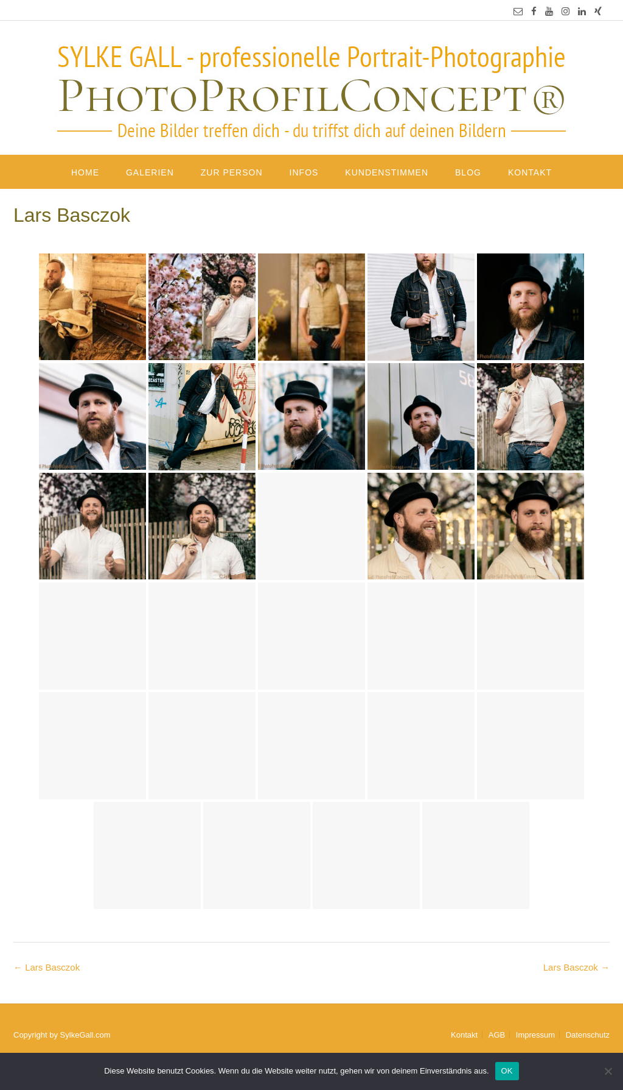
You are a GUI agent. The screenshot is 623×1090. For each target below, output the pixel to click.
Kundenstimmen (386, 172)
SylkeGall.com (85, 1034)
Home (85, 172)
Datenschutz (588, 1035)
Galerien (150, 172)
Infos (304, 172)
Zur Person (232, 172)
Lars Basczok (576, 967)
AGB (497, 1035)
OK (507, 1070)
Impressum (535, 1035)
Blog (468, 172)
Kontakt (530, 172)
